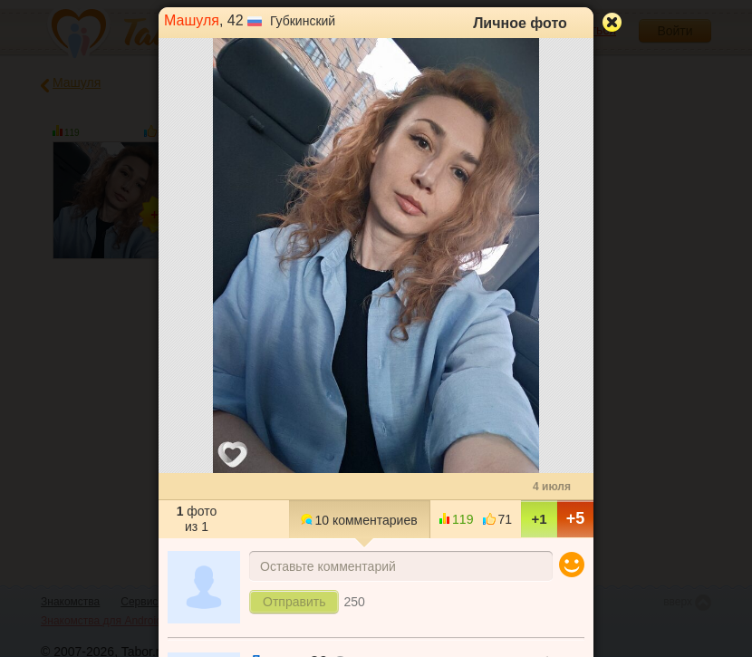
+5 (575, 518)
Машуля (191, 20)
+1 (538, 519)
